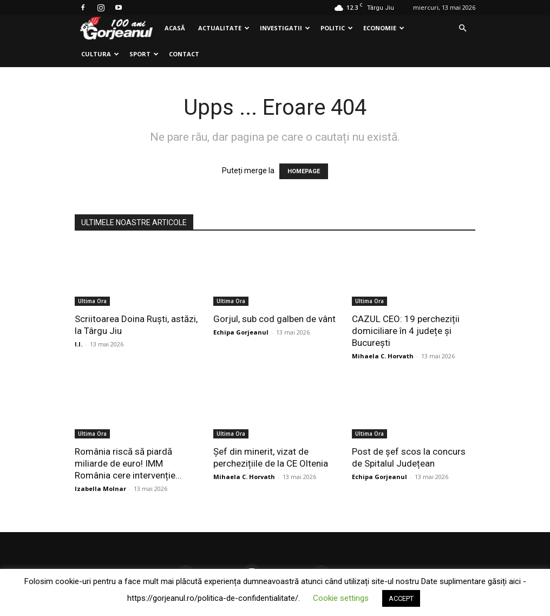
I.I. (78, 344)
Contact (184, 54)
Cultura (100, 54)
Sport (144, 54)
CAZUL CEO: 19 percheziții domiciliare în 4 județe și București (406, 330)
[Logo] (116, 28)
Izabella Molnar (100, 488)
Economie (383, 28)
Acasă (175, 28)
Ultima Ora (92, 301)
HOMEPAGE (303, 171)
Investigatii (285, 28)
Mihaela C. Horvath (383, 356)
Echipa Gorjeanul (241, 332)
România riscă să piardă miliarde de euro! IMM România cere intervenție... (128, 463)
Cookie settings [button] (341, 598)
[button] (462, 28)
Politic (336, 28)
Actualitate (224, 28)
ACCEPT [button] (401, 598)
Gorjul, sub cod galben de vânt (274, 318)
